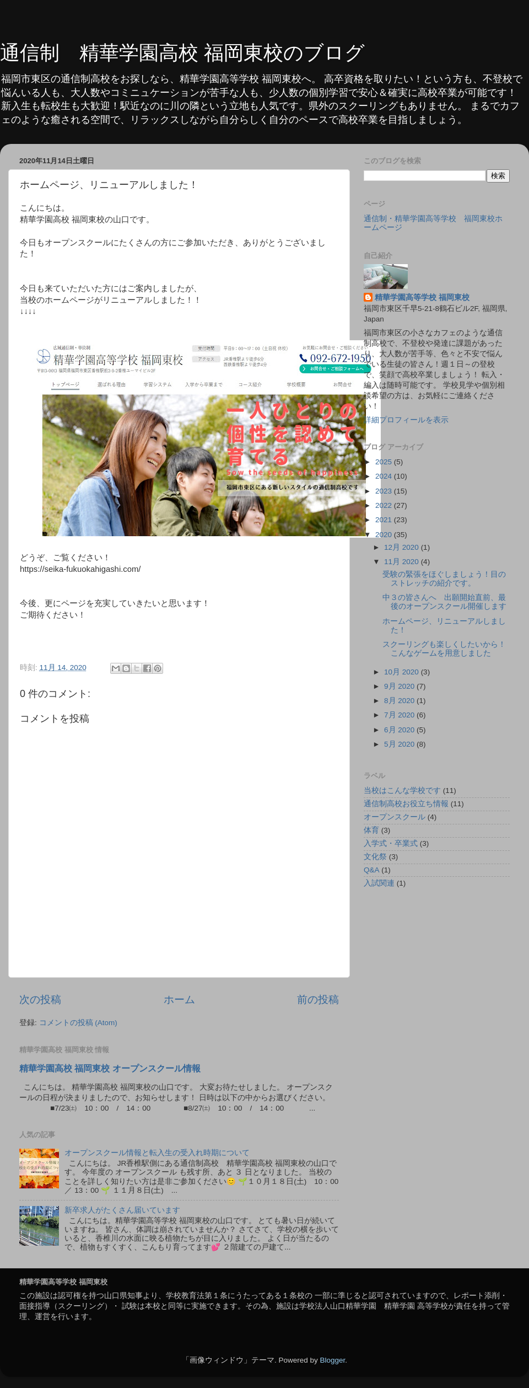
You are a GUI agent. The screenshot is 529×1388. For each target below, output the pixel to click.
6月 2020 (400, 730)
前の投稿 (318, 999)
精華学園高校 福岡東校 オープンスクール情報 (110, 1068)
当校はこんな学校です (402, 790)
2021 (384, 520)
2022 (384, 505)
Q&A (372, 870)
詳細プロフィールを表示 (406, 420)
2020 (384, 534)
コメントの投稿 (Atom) (78, 1023)
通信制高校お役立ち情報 (406, 804)
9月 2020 (400, 686)
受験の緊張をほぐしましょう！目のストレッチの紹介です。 (444, 578)
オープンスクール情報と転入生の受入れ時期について (157, 1153)
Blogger (332, 1360)
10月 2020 (402, 672)
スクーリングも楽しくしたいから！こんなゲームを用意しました (444, 648)
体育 (371, 830)
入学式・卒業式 (391, 843)
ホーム (179, 999)
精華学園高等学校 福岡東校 (422, 297)
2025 (384, 462)
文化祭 (375, 857)
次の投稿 (40, 999)
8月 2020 (400, 700)
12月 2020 (402, 547)
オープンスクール (394, 817)
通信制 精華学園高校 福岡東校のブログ (182, 52)
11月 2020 (402, 562)
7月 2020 (400, 715)
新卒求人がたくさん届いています (122, 1210)
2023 (384, 491)
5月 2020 (400, 744)
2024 (384, 476)
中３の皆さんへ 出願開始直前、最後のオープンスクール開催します (444, 601)
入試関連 (379, 883)
